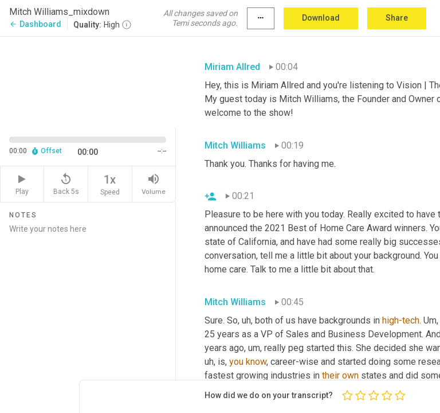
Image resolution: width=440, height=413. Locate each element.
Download (321, 17)
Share (397, 17)
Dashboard (35, 24)
